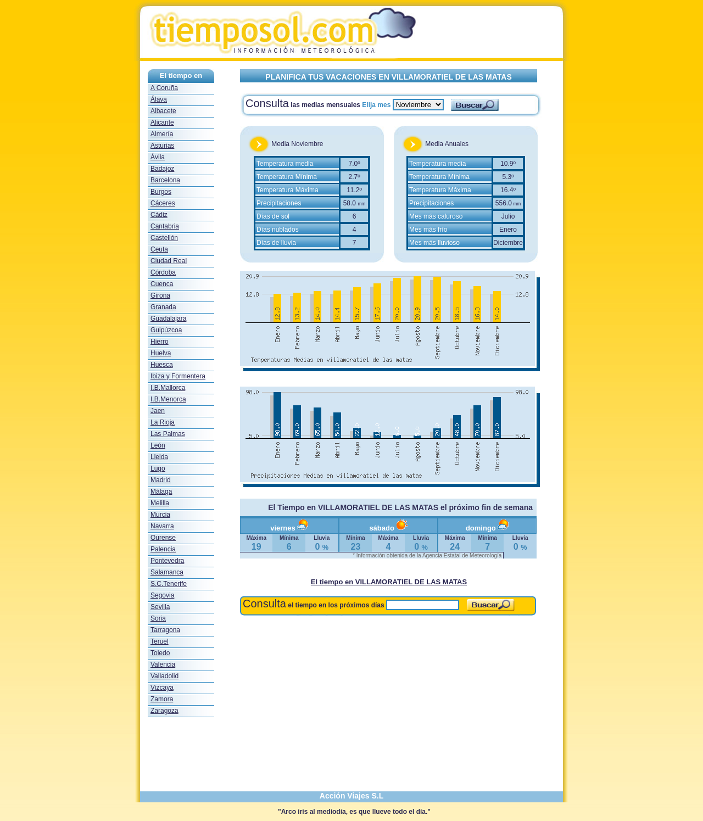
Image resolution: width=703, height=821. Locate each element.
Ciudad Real (168, 261)
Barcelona (165, 180)
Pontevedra (167, 561)
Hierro (159, 341)
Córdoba (163, 272)
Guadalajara (168, 318)
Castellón (164, 238)
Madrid (160, 480)
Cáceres (162, 203)
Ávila (157, 157)
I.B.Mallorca (167, 388)
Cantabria (164, 226)
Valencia (162, 664)
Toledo (160, 653)
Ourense (163, 537)
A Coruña (164, 88)
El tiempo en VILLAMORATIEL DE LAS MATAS (389, 582)
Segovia (162, 595)
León (157, 445)
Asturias (162, 145)
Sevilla (160, 607)
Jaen (157, 411)
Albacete (163, 111)
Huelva (160, 353)
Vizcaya (162, 687)
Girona (160, 295)
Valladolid (164, 676)
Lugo (157, 468)
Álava (158, 99)
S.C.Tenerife (168, 584)
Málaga (161, 491)
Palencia (163, 549)
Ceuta (159, 249)
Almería (161, 134)
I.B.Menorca (168, 399)
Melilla (159, 503)
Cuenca (161, 284)
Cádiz (159, 215)
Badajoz (162, 168)
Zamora (161, 699)
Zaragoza (164, 710)
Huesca (161, 364)
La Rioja (162, 422)
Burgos (160, 192)
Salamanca (166, 572)
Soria (158, 618)
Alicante (162, 122)
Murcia (160, 514)
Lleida (159, 457)
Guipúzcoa (166, 330)
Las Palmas (167, 434)
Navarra (162, 526)
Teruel (159, 641)
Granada (163, 307)
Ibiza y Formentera (177, 376)
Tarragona (165, 630)
